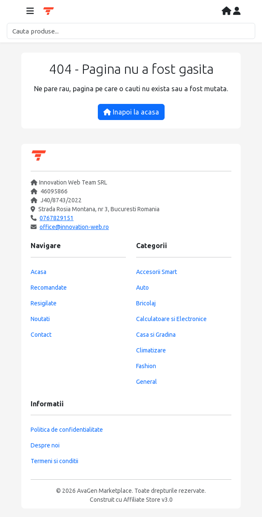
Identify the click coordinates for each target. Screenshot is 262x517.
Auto (142, 287)
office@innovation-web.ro (74, 227)
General (146, 381)
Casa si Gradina (156, 334)
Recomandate (49, 287)
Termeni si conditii (54, 461)
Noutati (40, 319)
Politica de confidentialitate (67, 429)
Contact (41, 334)
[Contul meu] (237, 11)
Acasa (38, 271)
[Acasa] (227, 11)
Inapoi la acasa (131, 112)
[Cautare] (131, 31)
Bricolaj (146, 303)
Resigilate (44, 303)
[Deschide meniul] (30, 11)
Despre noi (45, 445)
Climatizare (151, 350)
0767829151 (57, 218)
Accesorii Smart (156, 271)
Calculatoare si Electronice (171, 319)
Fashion (146, 366)
